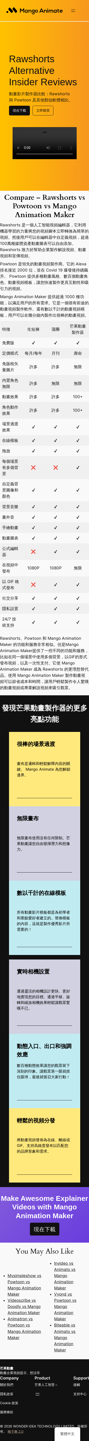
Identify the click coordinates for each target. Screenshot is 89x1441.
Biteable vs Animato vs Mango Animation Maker (64, 1337)
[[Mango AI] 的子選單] (56, 1384)
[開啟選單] (73, 11)
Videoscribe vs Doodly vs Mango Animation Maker (24, 1306)
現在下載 (19, 110)
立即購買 (43, 110)
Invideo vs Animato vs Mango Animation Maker (64, 1275)
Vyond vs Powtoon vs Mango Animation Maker (65, 1306)
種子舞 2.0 (15, 1431)
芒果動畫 (6, 1368)
